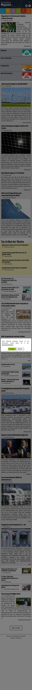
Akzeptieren (11, 349)
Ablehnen (20, 349)
